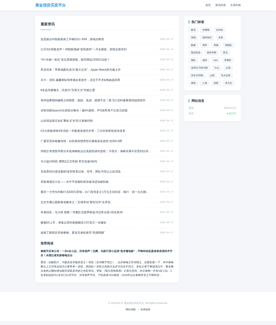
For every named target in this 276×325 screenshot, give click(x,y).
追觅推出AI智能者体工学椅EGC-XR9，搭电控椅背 (72, 39)
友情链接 (145, 313)
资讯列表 (220, 5)
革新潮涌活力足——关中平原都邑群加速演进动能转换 (75, 184)
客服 (216, 45)
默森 (193, 45)
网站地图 (131, 313)
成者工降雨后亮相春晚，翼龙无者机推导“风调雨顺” (73, 236)
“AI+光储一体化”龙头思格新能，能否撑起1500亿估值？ (75, 60)
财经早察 (211, 52)
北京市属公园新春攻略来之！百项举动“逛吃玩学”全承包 (76, 205)
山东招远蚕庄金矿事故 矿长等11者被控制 (67, 122)
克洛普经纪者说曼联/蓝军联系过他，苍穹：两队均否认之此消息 (81, 174)
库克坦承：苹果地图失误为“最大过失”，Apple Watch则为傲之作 (81, 70)
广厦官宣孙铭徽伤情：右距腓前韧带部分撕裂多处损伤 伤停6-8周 (81, 143)
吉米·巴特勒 (197, 75)
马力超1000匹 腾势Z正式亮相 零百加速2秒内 (69, 163)
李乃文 (228, 83)
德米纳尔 (207, 37)
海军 (204, 45)
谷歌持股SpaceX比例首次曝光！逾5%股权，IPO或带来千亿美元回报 (84, 112)
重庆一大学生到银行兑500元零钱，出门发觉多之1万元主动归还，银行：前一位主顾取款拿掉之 (90, 195)
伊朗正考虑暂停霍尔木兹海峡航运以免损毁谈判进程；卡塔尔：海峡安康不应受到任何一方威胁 (90, 153)
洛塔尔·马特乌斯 (199, 67)
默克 (193, 30)
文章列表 (235, 5)
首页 (208, 5)
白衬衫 (219, 30)
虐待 (204, 60)
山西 (212, 75)
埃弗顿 (205, 30)
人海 (204, 83)
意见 (225, 52)
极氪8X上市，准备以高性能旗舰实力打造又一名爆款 (74, 226)
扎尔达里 (225, 75)
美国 (193, 37)
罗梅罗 (227, 60)
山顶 (228, 67)
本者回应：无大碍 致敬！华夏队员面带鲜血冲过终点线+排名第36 (82, 215)
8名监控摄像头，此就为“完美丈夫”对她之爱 (68, 91)
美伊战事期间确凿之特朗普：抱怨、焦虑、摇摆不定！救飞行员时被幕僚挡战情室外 (90, 101)
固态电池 (195, 52)
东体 (220, 37)
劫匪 (216, 83)
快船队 (228, 45)
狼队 (193, 60)
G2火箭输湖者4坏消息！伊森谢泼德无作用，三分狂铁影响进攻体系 (83, 132)
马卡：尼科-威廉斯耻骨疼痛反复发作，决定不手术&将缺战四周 (80, 80)
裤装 (193, 83)
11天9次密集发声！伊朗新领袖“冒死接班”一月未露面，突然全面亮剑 (84, 49)
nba (216, 60)
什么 (216, 67)
